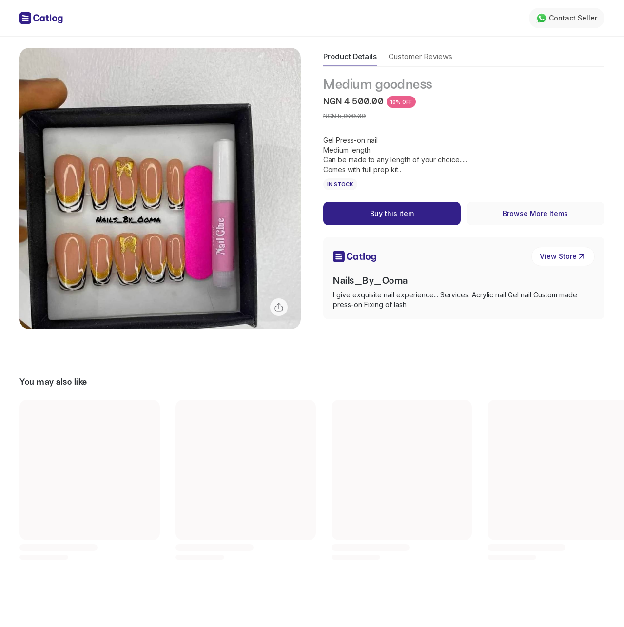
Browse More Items (535, 213)
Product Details (350, 56)
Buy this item (392, 213)
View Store (563, 256)
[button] (160, 188)
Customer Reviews (420, 56)
